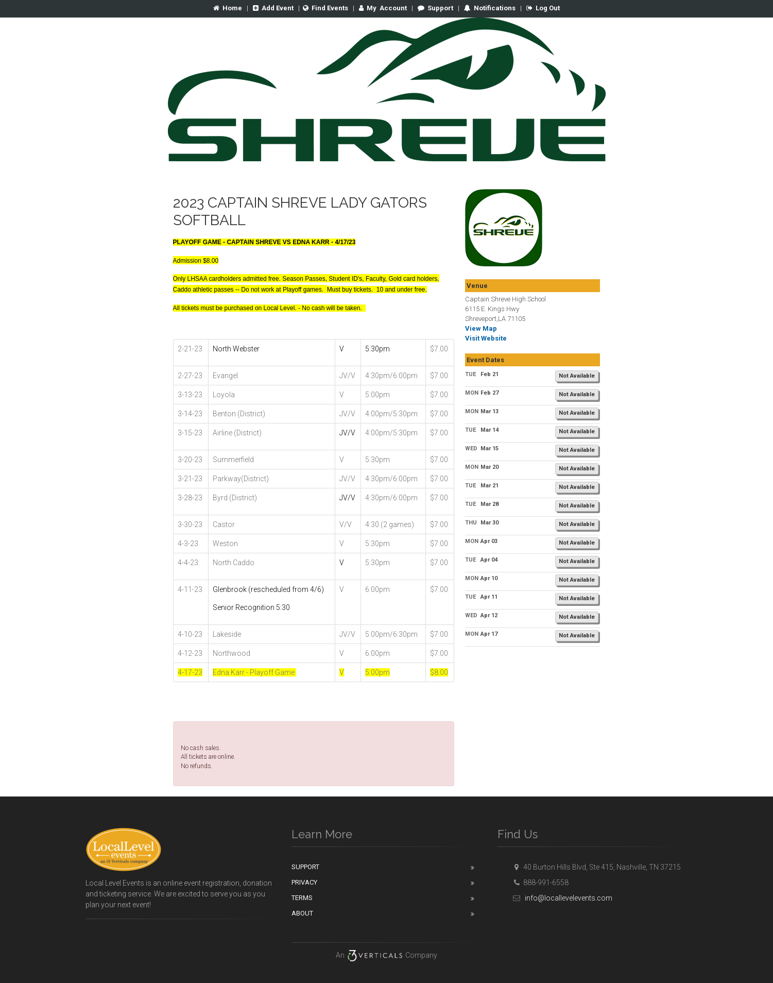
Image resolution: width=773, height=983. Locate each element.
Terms (302, 898)
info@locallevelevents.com (561, 898)
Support (435, 8)
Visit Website (486, 338)
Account (383, 8)
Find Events (325, 8)
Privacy (304, 882)
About (302, 913)
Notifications (494, 8)
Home (227, 8)
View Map (481, 328)
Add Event (273, 8)
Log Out (543, 8)
